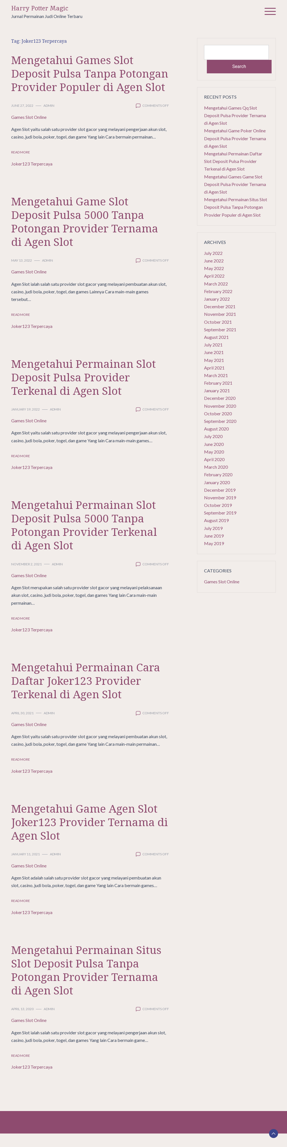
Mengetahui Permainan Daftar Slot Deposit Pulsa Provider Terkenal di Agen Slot (233, 161)
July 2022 (213, 253)
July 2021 (213, 344)
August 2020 (216, 428)
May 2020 (214, 451)
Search (239, 66)
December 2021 (219, 306)
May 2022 (214, 268)
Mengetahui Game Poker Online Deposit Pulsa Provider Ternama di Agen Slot (235, 138)
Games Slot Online (29, 130)
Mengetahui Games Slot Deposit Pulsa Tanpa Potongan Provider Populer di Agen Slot (83, 80)
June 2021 (214, 352)
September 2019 (220, 512)
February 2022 (218, 291)
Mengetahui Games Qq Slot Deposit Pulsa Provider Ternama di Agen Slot (235, 115)
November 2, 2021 (26, 577)
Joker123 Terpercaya (31, 177)
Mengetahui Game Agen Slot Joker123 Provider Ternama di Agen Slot (86, 835)
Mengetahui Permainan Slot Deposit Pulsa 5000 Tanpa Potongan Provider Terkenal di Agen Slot (86, 538)
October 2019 (218, 505)
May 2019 (214, 543)
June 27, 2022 (22, 119)
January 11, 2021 (25, 867)
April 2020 (214, 459)
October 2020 (218, 413)
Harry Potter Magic (39, 8)
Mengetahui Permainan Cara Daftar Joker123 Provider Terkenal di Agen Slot (87, 694)
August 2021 (216, 337)
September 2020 (220, 421)
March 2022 (216, 283)
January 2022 (217, 299)
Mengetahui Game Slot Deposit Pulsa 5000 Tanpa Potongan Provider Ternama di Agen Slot (86, 235)
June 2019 (214, 535)
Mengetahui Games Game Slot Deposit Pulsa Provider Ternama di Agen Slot (235, 184)
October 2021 (218, 322)
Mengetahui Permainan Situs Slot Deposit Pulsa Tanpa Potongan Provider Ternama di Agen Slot (88, 983)
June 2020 (214, 444)
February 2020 (218, 474)
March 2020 (216, 467)
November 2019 (220, 497)
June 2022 (214, 260)
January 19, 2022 (25, 423)
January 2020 (217, 482)
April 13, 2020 (22, 1022)
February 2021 (218, 383)
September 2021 (220, 329)
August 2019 (216, 520)
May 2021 (214, 360)
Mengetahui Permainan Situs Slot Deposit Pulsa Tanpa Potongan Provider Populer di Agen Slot (235, 207)
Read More (20, 166)
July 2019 (213, 528)
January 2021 (217, 390)
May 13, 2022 (21, 274)
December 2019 (219, 490)
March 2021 (216, 375)
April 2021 (214, 367)
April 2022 (214, 275)
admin (48, 119)
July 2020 (213, 436)
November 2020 (220, 406)
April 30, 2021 (22, 726)
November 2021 (220, 314)
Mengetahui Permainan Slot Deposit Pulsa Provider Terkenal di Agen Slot (85, 390)
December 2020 (219, 398)
